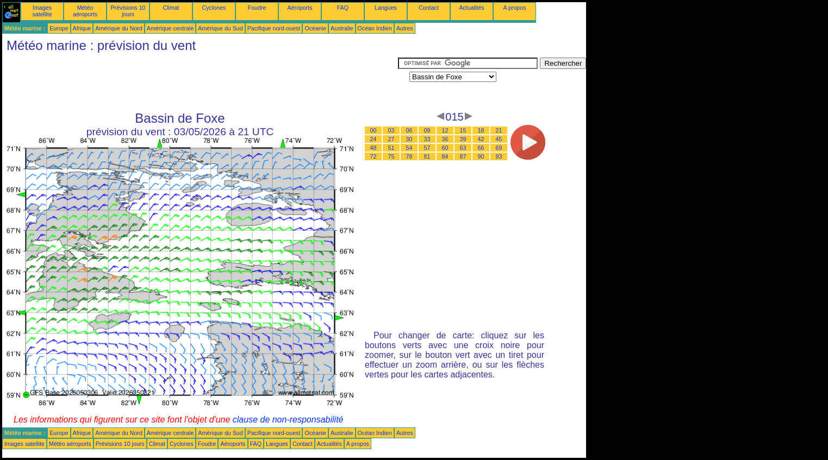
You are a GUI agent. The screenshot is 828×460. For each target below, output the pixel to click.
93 (499, 156)
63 (463, 147)
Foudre (257, 7)
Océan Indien (375, 28)
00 (373, 130)
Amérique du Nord (118, 28)
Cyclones (214, 7)
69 (499, 147)
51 (391, 147)
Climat (171, 7)
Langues (386, 7)
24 (373, 139)
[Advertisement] (200, 82)
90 (481, 156)
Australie (342, 28)
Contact (429, 7)
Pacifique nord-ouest (274, 28)
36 (445, 139)
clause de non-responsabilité (288, 419)
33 (427, 139)
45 (499, 139)
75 (391, 156)
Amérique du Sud (220, 28)
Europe (58, 28)
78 (409, 156)
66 (481, 147)
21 (499, 130)
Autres (404, 28)
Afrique (82, 28)
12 (445, 130)
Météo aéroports (85, 10)
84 (445, 156)
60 (445, 147)
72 (373, 156)
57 (427, 147)
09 (427, 130)
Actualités (471, 7)
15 (463, 130)
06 (409, 130)
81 (427, 156)
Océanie (315, 28)
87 (463, 156)
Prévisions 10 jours (128, 10)
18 (481, 130)
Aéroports (299, 7)
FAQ (342, 7)
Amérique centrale (170, 28)
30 (409, 139)
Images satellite (42, 10)
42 (481, 139)
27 (391, 139)
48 (373, 147)
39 (463, 139)
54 (409, 147)
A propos (514, 7)
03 (391, 130)
